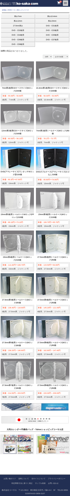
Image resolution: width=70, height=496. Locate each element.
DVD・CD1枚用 (52, 26)
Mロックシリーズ (23, 10)
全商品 (4, 10)
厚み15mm (52, 21)
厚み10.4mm (52, 16)
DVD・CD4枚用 (18, 35)
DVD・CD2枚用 (18, 30)
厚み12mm (18, 21)
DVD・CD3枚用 (52, 30)
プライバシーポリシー (56, 479)
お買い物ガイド (10, 479)
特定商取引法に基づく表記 (21, 483)
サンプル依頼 (40, 483)
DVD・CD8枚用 (18, 44)
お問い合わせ (53, 483)
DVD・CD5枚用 (52, 35)
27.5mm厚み (18, 26)
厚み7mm (18, 16)
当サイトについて (38, 479)
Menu (65, 2)
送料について (23, 479)
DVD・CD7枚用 (52, 40)
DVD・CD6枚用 (18, 40)
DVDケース (11, 10)
